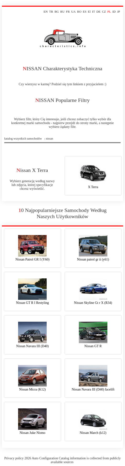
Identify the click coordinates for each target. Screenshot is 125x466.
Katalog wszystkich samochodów (23, 138)
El (89, 11)
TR (51, 11)
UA (73, 11)
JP (118, 11)
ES (84, 11)
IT (93, 11)
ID (114, 11)
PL (109, 11)
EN (46, 11)
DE (98, 11)
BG (57, 11)
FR (68, 11)
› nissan (48, 138)
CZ (104, 11)
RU (62, 11)
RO (79, 11)
